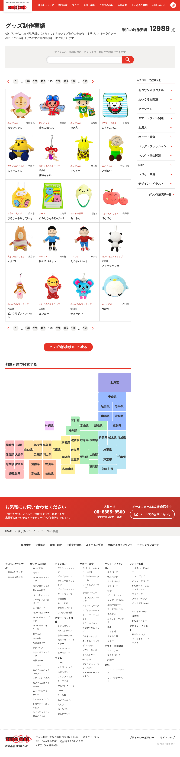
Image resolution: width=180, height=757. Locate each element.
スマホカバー (64, 648)
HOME (8, 531)
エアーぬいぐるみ (41, 678)
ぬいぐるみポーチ (41, 612)
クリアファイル (65, 676)
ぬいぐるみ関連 (38, 564)
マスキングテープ (66, 686)
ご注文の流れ (106, 5)
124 (58, 81)
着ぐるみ (37, 634)
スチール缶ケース (90, 606)
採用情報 (26, 544)
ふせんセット (64, 672)
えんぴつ (62, 704)
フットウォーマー (66, 594)
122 (43, 81)
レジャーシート (139, 611)
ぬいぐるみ (38, 568)
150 (85, 81)
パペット (37, 573)
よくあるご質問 (139, 5)
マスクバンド (113, 655)
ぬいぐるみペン (65, 700)
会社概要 (122, 5)
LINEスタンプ (138, 634)
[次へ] (93, 81)
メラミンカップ (139, 598)
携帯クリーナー (65, 635)
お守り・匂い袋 (89, 650)
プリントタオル (114, 595)
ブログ (75, 5)
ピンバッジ (87, 645)
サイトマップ (167, 737)
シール (61, 690)
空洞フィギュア (89, 593)
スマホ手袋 (112, 636)
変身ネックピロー (66, 608)
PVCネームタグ (89, 636)
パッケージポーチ (140, 581)
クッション (60, 564)
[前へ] (8, 81)
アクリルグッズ (89, 623)
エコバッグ (112, 572)
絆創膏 (110, 659)
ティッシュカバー (41, 699)
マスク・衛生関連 (114, 646)
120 (27, 81)
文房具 (58, 658)
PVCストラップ (65, 631)
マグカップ (137, 594)
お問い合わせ (159, 5)
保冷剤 (135, 616)
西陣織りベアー (40, 643)
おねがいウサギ (15, 572)
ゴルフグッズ (138, 576)
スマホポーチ (64, 653)
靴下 (109, 627)
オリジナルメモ (65, 667)
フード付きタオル (115, 609)
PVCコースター (139, 621)
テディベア (38, 647)
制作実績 (63, 5)
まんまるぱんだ (15, 577)
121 (35, 81)
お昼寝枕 (62, 598)
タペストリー (88, 655)
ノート (61, 662)
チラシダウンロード (148, 544)
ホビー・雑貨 (87, 564)
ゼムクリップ (64, 714)
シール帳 (62, 695)
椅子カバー (38, 660)
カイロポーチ (39, 608)
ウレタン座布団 (65, 612)
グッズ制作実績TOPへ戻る (68, 347)
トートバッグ (113, 581)
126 (73, 81)
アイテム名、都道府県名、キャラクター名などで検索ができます (90, 52)
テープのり (63, 681)
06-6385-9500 (109, 512)
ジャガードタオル (115, 600)
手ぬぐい (111, 614)
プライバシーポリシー (141, 737)
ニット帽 (111, 631)
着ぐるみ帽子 (39, 590)
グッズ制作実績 (49, 531)
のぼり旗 (37, 638)
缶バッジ (86, 659)
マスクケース (113, 650)
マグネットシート (90, 610)
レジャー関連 (136, 564)
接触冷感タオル (114, 604)
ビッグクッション (66, 589)
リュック (37, 665)
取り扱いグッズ (46, 5)
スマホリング (64, 626)
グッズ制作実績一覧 (160, 194)
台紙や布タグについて (120, 544)
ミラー (110, 641)
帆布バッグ (112, 577)
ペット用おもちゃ (41, 595)
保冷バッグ (112, 586)
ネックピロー (64, 603)
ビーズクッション (66, 576)
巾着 (109, 590)
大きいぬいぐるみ (41, 586)
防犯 (107, 665)
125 (66, 81)
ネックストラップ (90, 641)
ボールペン (63, 709)
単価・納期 (89, 5)
